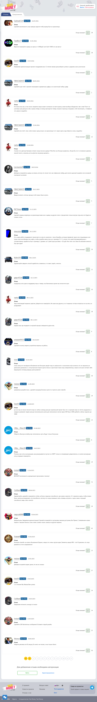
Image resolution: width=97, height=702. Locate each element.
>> (71, 658)
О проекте (25, 685)
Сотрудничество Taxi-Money (27, 699)
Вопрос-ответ (43, 685)
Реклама (42, 689)
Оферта (14, 699)
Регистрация (89, 7)
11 (67, 658)
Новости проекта (28, 689)
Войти (82, 7)
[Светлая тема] (62, 685)
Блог (55, 693)
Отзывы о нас (26, 693)
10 (63, 658)
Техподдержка (59, 689)
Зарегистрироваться (48, 673)
